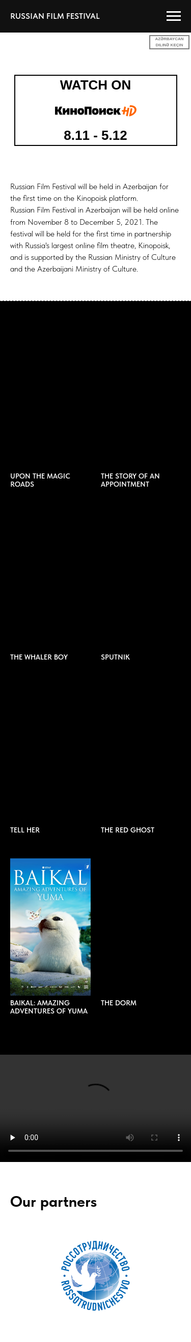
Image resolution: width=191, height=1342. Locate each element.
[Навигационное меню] (174, 16)
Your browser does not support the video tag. (95, 1108)
